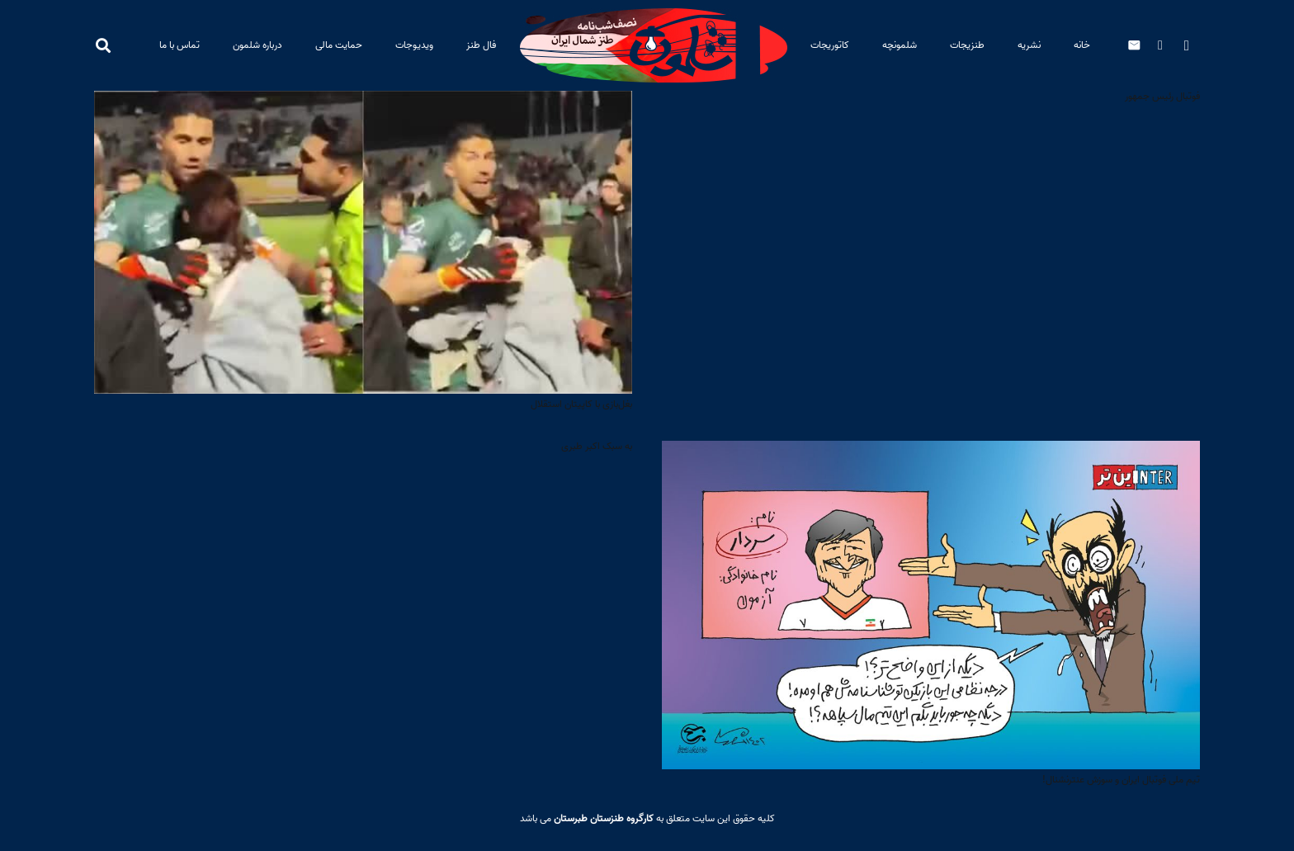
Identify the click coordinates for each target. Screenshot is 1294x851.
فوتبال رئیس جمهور (1162, 96)
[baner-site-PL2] (653, 45)
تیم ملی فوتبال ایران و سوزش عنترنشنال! (1121, 779)
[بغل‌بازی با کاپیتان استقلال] (363, 103)
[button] (103, 45)
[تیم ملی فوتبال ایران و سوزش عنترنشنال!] (931, 453)
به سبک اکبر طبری (596, 446)
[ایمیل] (1134, 45)
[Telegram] (1160, 45)
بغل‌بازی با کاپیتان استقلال (581, 404)
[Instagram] (1187, 45)
